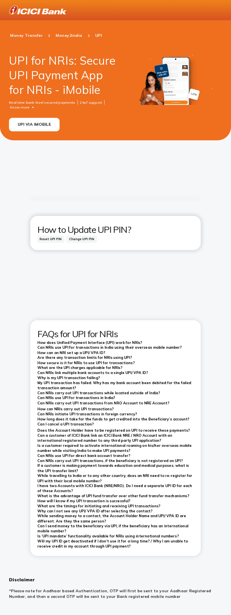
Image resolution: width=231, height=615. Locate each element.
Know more (20, 107)
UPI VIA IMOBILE (34, 124)
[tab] (51, 239)
